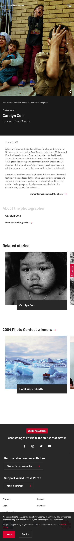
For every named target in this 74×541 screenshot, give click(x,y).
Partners (41, 506)
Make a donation (15, 486)
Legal (5, 506)
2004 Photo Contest (16, 5)
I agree (9, 534)
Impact (40, 499)
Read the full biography (16, 223)
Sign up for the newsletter (19, 466)
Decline (25, 534)
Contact (6, 499)
